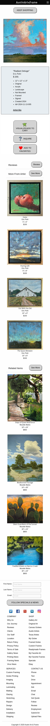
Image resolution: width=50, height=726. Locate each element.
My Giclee (33, 638)
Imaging (9, 680)
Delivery (9, 709)
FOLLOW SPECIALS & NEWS (24, 602)
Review (34, 705)
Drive (33, 680)
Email (33, 691)
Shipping (9, 716)
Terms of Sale (12, 649)
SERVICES (10, 669)
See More (35, 173)
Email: (9, 595)
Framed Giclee (35, 642)
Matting (9, 691)
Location (10, 638)
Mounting (10, 683)
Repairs (9, 702)
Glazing (9, 694)
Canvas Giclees (35, 627)
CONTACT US (37, 669)
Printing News (12, 657)
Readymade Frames (37, 649)
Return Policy (12, 642)
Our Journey (12, 624)
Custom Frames (35, 646)
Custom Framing (13, 672)
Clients (10, 631)
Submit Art (35, 713)
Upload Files (36, 716)
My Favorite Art (35, 653)
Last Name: (8, 589)
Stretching (10, 698)
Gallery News (12, 653)
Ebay (31, 664)
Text (32, 676)
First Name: (7, 584)
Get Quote (35, 698)
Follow (33, 702)
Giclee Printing (12, 676)
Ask (32, 687)
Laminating (10, 687)
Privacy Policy (13, 646)
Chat (33, 694)
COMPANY (11, 616)
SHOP (31, 616)
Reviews (10, 627)
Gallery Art (33, 620)
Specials (32, 660)
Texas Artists (34, 635)
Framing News (13, 660)
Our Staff (10, 635)
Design (9, 705)
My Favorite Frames (37, 657)
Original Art (33, 624)
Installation (10, 713)
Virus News (11, 664)
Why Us (10, 620)
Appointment (36, 683)
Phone (33, 672)
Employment (36, 709)
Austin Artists (34, 631)
